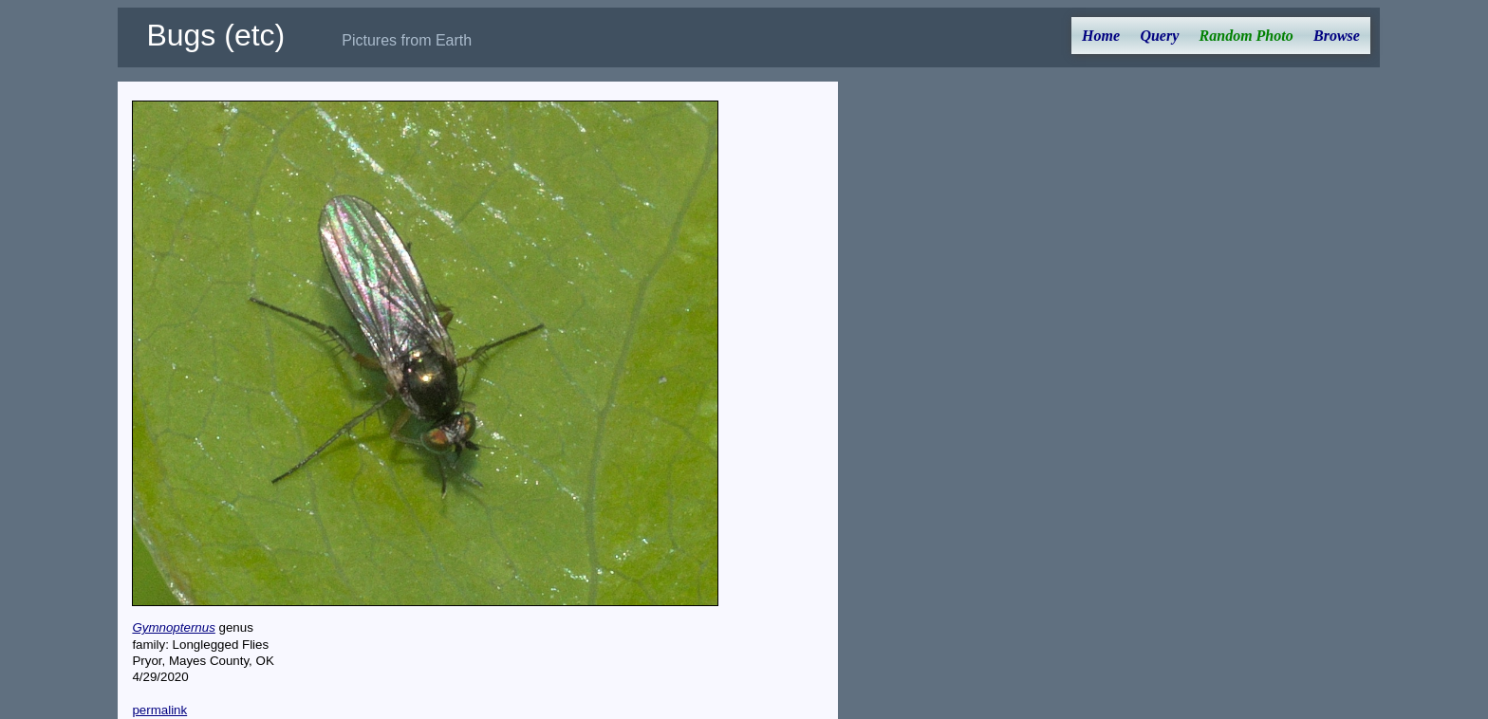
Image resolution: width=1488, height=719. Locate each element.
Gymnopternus (173, 627)
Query (1159, 36)
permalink (159, 710)
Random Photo (1246, 36)
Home (1101, 36)
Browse (1336, 36)
